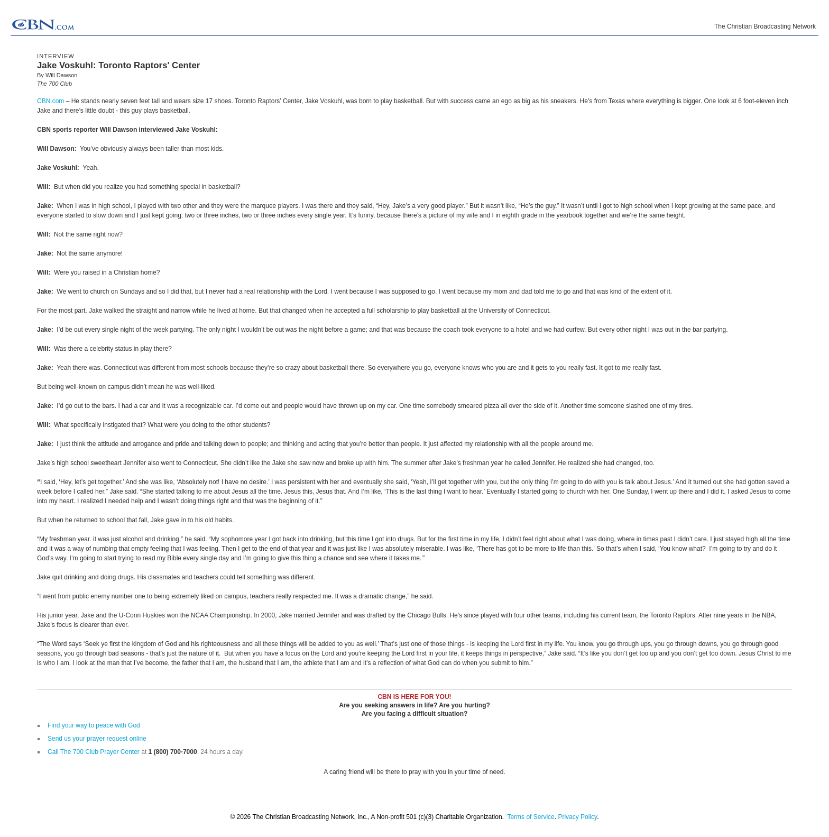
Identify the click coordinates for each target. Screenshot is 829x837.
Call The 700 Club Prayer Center (94, 752)
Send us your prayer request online (97, 738)
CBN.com (50, 101)
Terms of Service (530, 817)
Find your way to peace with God (94, 725)
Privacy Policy (577, 817)
